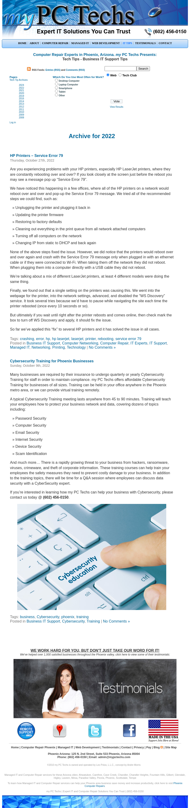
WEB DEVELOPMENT (106, 43)
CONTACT (165, 43)
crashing (27, 339)
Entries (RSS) (53, 70)
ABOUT (34, 43)
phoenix (67, 617)
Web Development (87, 747)
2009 (21, 115)
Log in (13, 122)
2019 (21, 96)
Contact (126, 747)
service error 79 (128, 339)
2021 (21, 90)
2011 (21, 109)
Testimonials (110, 747)
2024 (21, 85)
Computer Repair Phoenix (38, 747)
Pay (148, 747)
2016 (21, 98)
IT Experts (138, 343)
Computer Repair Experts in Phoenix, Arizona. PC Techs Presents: (95, 55)
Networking (40, 347)
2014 (21, 101)
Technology (76, 347)
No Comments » (102, 347)
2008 (21, 117)
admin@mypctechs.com (114, 757)
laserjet (77, 339)
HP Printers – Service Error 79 (36, 156)
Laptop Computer (68, 84)
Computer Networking (80, 343)
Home (15, 747)
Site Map (170, 747)
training (82, 617)
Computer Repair (114, 343)
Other (62, 95)
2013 (21, 104)
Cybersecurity (48, 617)
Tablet (62, 92)
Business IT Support (43, 343)
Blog (156, 747)
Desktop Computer (69, 81)
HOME (22, 43)
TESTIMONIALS (145, 43)
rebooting (105, 339)
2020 (21, 93)
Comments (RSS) (75, 70)
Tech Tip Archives (19, 80)
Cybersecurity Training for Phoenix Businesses (52, 361)
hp (48, 339)
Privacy (139, 747)
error (40, 339)
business (27, 617)
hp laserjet (60, 339)
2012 (21, 106)
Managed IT (20, 347)
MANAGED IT (80, 43)
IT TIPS (127, 43)
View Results (116, 107)
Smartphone (65, 88)
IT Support (158, 343)
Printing (58, 347)
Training (93, 621)
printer (90, 339)
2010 (21, 112)
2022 (21, 88)
